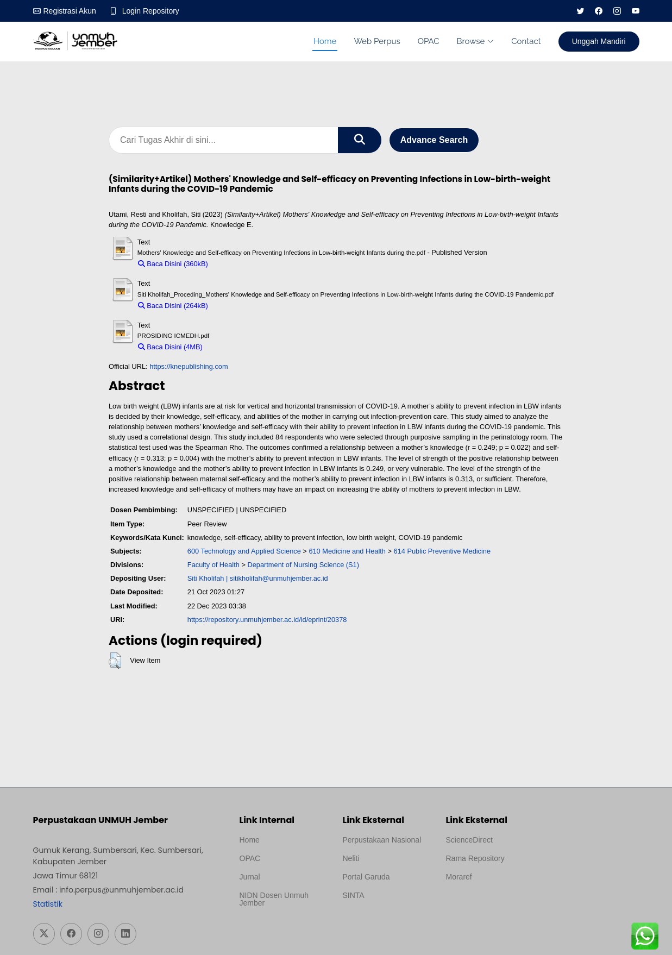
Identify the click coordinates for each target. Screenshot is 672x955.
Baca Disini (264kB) (173, 305)
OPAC (428, 41)
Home (324, 41)
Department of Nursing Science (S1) (303, 565)
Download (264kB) (241, 305)
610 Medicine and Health (347, 551)
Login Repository (150, 11)
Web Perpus (377, 41)
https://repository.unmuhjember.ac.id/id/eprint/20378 (267, 619)
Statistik (47, 904)
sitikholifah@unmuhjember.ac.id (279, 578)
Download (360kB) (241, 264)
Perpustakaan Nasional (382, 840)
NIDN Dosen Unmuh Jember (274, 899)
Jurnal (250, 877)
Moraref (459, 877)
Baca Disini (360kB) (173, 264)
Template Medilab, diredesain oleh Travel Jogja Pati (380, 921)
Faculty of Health (213, 565)
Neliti (351, 858)
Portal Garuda (366, 877)
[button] (115, 660)
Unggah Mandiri (599, 41)
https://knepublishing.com (188, 366)
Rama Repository (475, 858)
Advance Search (434, 139)
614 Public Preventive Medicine (442, 551)
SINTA (354, 895)
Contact (526, 41)
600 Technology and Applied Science (244, 551)
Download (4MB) (233, 347)
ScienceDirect (469, 840)
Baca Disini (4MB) (170, 347)
